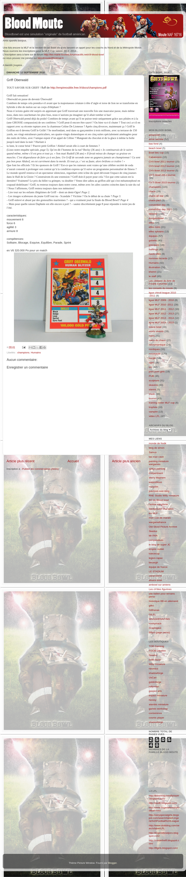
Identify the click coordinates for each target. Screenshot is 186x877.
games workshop (158, 708)
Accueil (73, 461)
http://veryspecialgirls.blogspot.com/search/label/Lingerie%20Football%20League (164, 818)
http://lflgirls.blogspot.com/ (163, 848)
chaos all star (156, 195)
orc (150, 367)
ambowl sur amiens (159, 584)
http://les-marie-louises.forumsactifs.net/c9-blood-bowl (74, 54)
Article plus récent (20, 461)
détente (153, 213)
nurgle (152, 358)
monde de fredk (157, 443)
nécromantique (157, 344)
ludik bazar (155, 659)
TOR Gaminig (156, 646)
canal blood (155, 575)
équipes (153, 236)
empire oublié (156, 549)
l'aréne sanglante (158, 504)
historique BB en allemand (163, 601)
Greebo (153, 655)
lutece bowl (155, 327)
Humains (36, 352)
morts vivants (156, 331)
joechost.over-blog (159, 491)
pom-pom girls (157, 371)
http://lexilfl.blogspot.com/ (163, 803)
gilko (151, 605)
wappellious (155, 482)
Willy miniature (157, 664)
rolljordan (154, 686)
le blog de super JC (159, 544)
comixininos (155, 713)
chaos (152, 191)
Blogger (112, 863)
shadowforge (156, 673)
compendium (156, 540)
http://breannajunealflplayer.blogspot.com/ (164, 797)
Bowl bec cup (156, 152)
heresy (152, 700)
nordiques (154, 349)
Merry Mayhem (157, 477)
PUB (151, 376)
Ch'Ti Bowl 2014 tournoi (162, 175)
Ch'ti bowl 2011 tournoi (161, 161)
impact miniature (158, 695)
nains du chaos (157, 340)
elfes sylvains (156, 231)
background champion (161, 508)
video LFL (154, 416)
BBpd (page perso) (159, 632)
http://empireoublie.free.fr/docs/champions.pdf (78, 87)
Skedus (153, 531)
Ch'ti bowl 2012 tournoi (161, 166)
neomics (153, 668)
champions (23, 352)
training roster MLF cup (162, 402)
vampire (153, 411)
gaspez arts (155, 691)
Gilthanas (154, 610)
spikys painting (157, 468)
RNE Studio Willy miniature (164, 495)
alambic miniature (159, 704)
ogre (151, 362)
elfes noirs (154, 227)
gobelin (153, 240)
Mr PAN (153, 535)
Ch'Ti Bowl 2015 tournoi (162, 182)
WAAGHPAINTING (159, 619)
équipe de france (158, 567)
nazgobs (153, 486)
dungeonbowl (156, 218)
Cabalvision (155, 157)
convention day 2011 (160, 209)
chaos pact (155, 200)
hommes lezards (158, 258)
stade (152, 394)
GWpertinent (156, 473)
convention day (157, 204)
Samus (153, 452)
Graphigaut (155, 628)
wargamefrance (157, 522)
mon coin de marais (160, 517)
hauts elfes (155, 253)
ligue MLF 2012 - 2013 (161, 313)
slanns (152, 389)
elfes (151, 222)
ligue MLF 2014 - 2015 (161, 322)
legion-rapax (156, 558)
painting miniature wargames (159, 463)
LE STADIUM (156, 571)
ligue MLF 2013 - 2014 (161, 318)
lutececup (154, 553)
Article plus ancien (126, 461)
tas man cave (156, 456)
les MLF (153, 513)
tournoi (152, 398)
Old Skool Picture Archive (163, 526)
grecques (154, 245)
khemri (152, 271)
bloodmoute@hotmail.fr (51, 58)
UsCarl (152, 677)
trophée (153, 407)
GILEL (152, 614)
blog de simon (156, 447)
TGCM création (157, 650)
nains (152, 335)
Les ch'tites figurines (160, 589)
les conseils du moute (161, 288)
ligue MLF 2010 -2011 (161, 304)
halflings (153, 249)
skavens (153, 385)
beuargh (153, 562)
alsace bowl (155, 580)
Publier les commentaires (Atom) (40, 468)
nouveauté (155, 353)
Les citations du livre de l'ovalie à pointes (162, 282)
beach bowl (155, 148)
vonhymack (155, 623)
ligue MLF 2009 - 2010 (161, 300)
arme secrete (156, 139)
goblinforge (155, 682)
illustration (154, 267)
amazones (154, 135)
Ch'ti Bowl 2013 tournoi (161, 170)
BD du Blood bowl (159, 500)
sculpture (154, 380)
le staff (152, 276)
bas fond (153, 143)
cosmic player (156, 717)
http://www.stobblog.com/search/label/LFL (164, 827)
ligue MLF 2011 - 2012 (161, 309)
